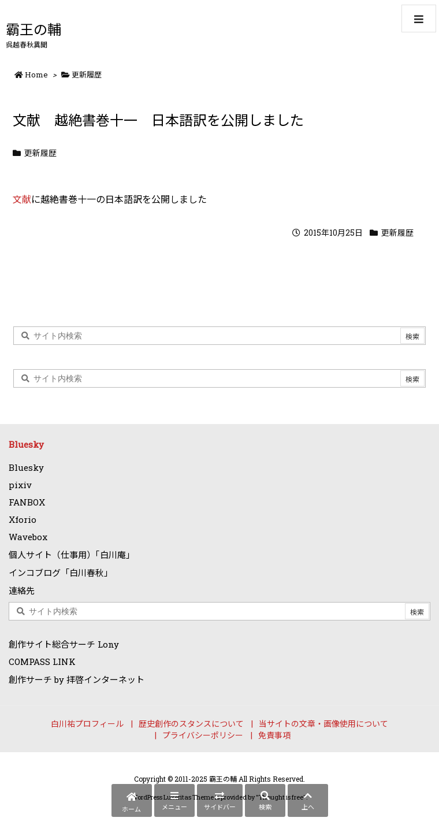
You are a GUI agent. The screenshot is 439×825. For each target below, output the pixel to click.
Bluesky (26, 444)
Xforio (22, 519)
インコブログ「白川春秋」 (61, 572)
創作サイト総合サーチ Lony (64, 644)
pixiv (20, 484)
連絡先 (22, 590)
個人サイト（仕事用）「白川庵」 (72, 554)
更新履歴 (87, 74)
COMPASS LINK (42, 661)
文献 (22, 199)
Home (36, 74)
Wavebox (28, 536)
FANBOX (27, 502)
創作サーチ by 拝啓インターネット (76, 679)
